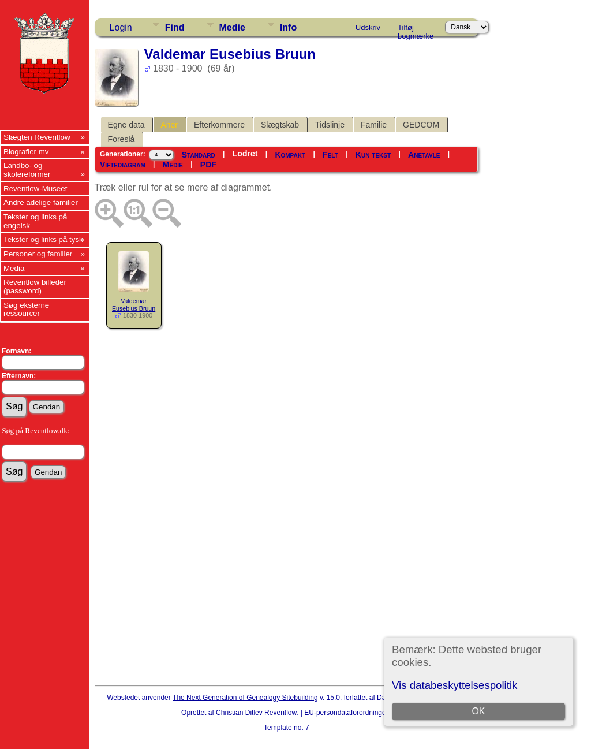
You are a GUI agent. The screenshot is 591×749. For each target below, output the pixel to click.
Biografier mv (26, 151)
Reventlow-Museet (35, 188)
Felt (330, 154)
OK (478, 711)
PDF (208, 164)
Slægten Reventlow (36, 137)
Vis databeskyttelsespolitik (454, 685)
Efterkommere (219, 124)
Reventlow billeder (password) (34, 286)
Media (13, 268)
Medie (232, 27)
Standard (198, 154)
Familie (374, 124)
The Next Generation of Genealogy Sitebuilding (245, 698)
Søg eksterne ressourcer (26, 309)
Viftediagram (122, 164)
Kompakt (290, 154)
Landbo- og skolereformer (26, 169)
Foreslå (121, 139)
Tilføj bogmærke (415, 29)
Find (175, 27)
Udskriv (368, 27)
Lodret (245, 153)
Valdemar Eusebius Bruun (133, 304)
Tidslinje (330, 124)
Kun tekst (373, 154)
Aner (169, 124)
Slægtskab (280, 124)
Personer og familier (37, 253)
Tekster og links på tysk (43, 239)
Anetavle (424, 154)
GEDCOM (421, 124)
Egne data (126, 124)
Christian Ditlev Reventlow (256, 713)
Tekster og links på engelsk (35, 221)
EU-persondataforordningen (347, 713)
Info (288, 27)
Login (121, 27)
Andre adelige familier (40, 202)
